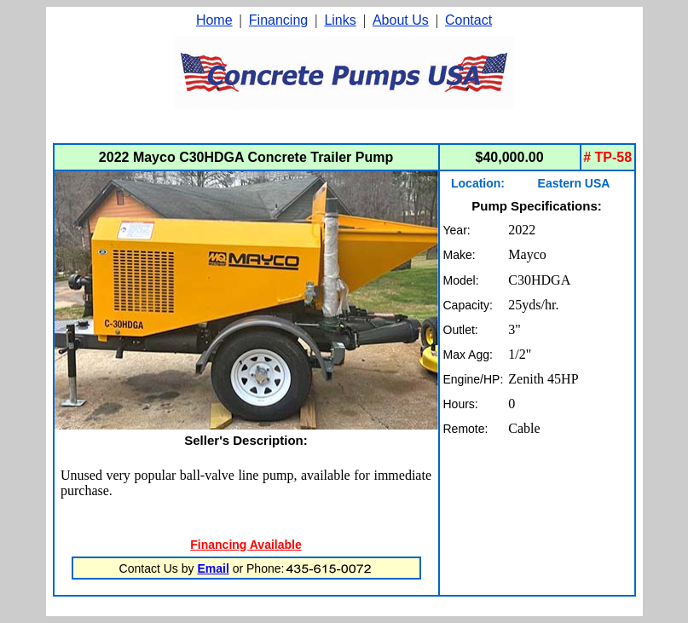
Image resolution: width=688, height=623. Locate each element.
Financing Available (245, 544)
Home (214, 20)
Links (340, 20)
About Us (401, 20)
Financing (278, 20)
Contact (468, 20)
